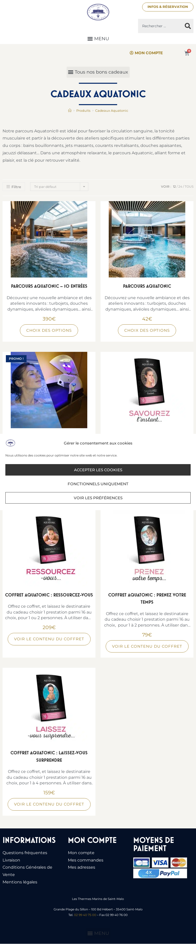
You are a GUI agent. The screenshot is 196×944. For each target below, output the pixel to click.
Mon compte (81, 852)
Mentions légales (20, 882)
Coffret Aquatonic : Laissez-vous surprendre (49, 756)
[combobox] (160, 26)
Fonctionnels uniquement (98, 483)
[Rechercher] (187, 26)
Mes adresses (81, 867)
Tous (189, 186)
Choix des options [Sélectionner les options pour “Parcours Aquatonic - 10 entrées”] (49, 330)
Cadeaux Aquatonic (111, 110)
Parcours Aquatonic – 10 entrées (49, 286)
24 (180, 186)
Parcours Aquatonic (147, 286)
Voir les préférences (98, 497)
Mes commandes (85, 860)
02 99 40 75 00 (85, 915)
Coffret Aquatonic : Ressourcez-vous (49, 595)
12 (174, 186)
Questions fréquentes (25, 852)
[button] (98, 38)
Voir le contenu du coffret (49, 639)
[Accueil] (69, 110)
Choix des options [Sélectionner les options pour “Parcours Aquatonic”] (147, 330)
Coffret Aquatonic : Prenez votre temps (147, 598)
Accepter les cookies (98, 469)
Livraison (11, 860)
